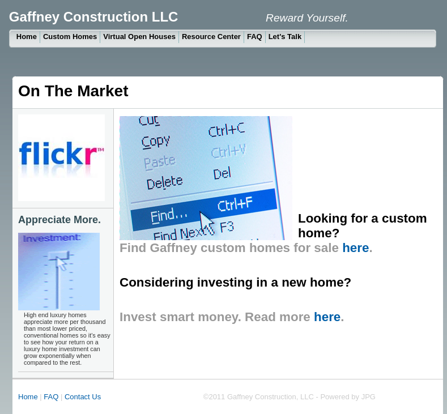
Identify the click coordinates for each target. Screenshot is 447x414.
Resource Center (211, 36)
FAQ (254, 36)
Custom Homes (70, 36)
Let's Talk (285, 36)
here (355, 248)
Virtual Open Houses (139, 36)
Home (26, 36)
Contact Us (84, 396)
